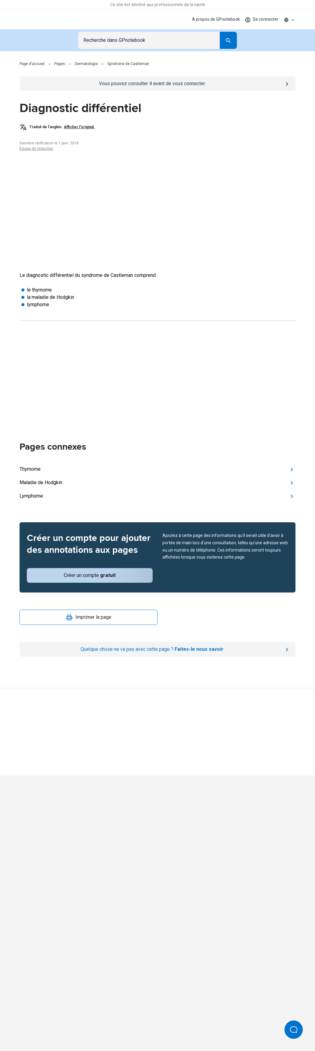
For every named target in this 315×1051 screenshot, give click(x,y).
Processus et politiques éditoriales (185, 1020)
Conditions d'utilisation (123, 1020)
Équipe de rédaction (36, 149)
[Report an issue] (157, 649)
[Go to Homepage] (41, 19)
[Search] (228, 40)
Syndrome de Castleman (128, 64)
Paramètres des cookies (248, 1020)
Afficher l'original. (79, 127)
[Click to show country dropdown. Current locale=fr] (289, 19)
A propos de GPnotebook (216, 19)
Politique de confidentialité (68, 1020)
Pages (59, 64)
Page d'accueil (32, 64)
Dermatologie (86, 64)
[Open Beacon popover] (293, 1029)
